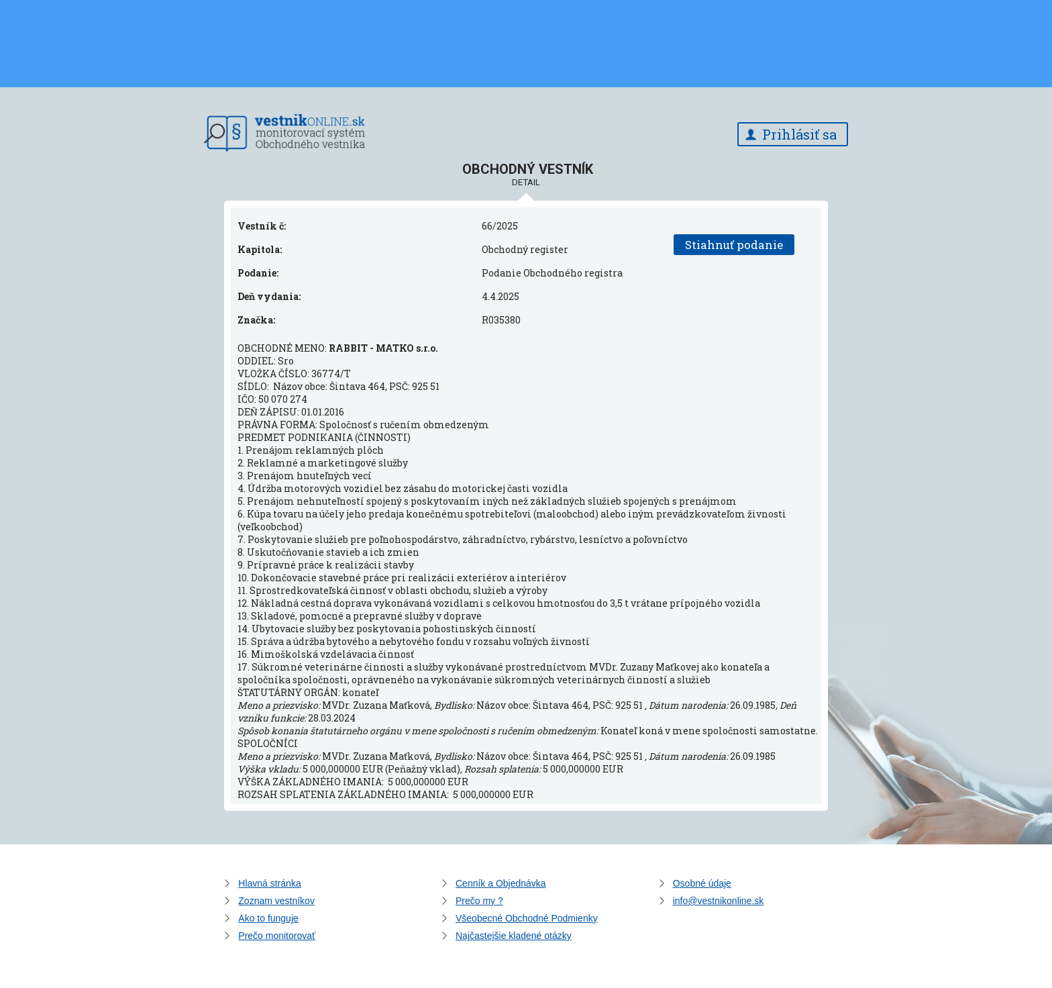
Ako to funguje (268, 918)
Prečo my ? (479, 900)
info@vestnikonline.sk (718, 900)
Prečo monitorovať (276, 935)
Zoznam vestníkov (276, 900)
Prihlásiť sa (799, 134)
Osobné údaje (702, 883)
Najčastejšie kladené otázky (514, 935)
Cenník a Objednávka (501, 883)
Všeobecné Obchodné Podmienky (527, 918)
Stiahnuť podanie (734, 244)
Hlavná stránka (269, 883)
